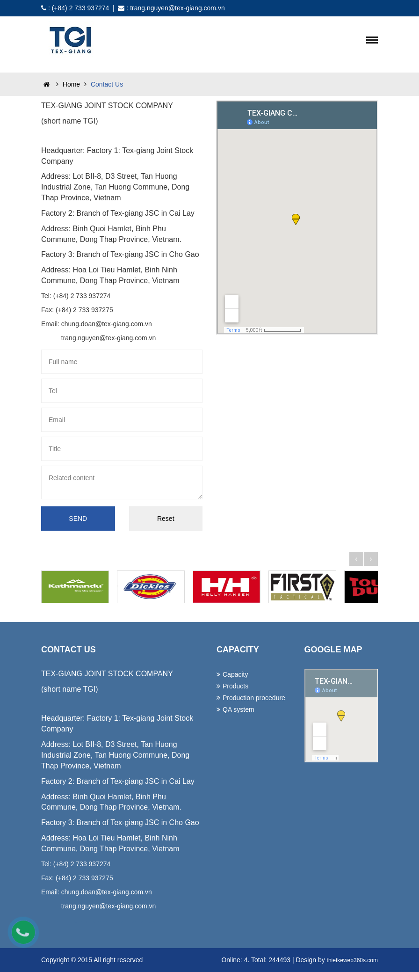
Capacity (235, 674)
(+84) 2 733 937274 (80, 8)
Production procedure (254, 698)
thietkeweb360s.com (352, 960)
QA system (238, 709)
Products (235, 686)
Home (65, 84)
